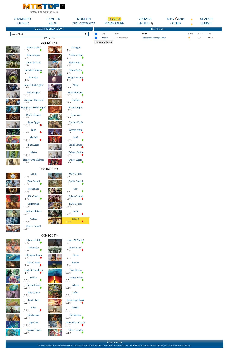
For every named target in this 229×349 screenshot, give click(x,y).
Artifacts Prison (33, 211)
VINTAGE (145, 19)
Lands (34, 174)
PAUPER (23, 23)
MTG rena (175, 19)
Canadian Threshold (33, 100)
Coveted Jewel (34, 285)
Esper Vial (75, 115)
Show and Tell (33, 240)
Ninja (75, 85)
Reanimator (75, 247)
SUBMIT (206, 23)
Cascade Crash (76, 122)
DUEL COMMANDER (83, 23)
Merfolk (34, 137)
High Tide (33, 322)
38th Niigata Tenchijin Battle (154, 38)
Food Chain (33, 300)
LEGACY (114, 19)
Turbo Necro (34, 292)
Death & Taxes (34, 62)
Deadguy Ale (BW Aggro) (33, 107)
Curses (33, 218)
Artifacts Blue (75, 55)
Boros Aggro (75, 70)
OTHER (175, 23)
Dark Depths (76, 270)
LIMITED (143, 23)
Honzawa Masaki (121, 38)
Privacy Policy (114, 342)
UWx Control (75, 174)
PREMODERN (114, 23)
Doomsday (33, 247)
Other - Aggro (75, 160)
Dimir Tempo (33, 47)
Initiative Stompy (33, 70)
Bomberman (33, 315)
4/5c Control (34, 196)
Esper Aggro (34, 122)
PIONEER (53, 19)
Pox (76, 189)
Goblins (75, 100)
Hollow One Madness (33, 160)
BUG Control (75, 203)
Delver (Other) (76, 152)
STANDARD (22, 19)
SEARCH (206, 19)
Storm (75, 255)
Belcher (75, 307)
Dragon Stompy (75, 77)
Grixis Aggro (33, 92)
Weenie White (75, 130)
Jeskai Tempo (75, 145)
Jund (75, 137)
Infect (75, 292)
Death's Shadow (33, 115)
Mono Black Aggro (33, 85)
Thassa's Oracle (33, 330)
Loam (75, 211)
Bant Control (33, 181)
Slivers (33, 152)
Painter (75, 262)
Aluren (75, 285)
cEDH (53, 23)
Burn (33, 130)
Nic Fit (75, 218)
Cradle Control (76, 181)
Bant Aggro (33, 145)
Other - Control (33, 226)
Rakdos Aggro (76, 107)
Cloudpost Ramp (34, 255)
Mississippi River (75, 300)
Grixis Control (76, 196)
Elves (33, 307)
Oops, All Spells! (75, 240)
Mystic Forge (33, 262)
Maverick (33, 77)
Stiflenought (33, 203)
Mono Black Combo (75, 322)
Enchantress (75, 315)
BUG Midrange (75, 92)
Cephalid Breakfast (33, 270)
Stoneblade (33, 189)
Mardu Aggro (75, 62)
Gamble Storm (76, 277)
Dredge (33, 277)
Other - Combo (75, 330)
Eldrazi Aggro (33, 55)
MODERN (84, 19)
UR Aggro (75, 47)
